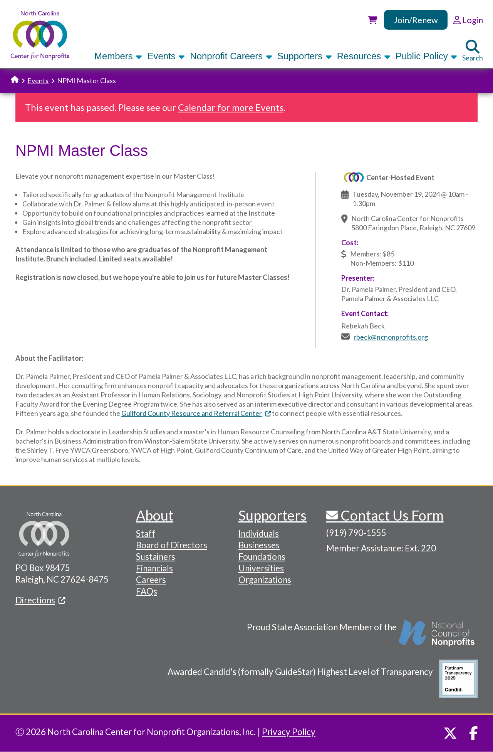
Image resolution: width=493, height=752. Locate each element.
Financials (154, 568)
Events (166, 56)
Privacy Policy (288, 732)
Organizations (264, 579)
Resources (364, 56)
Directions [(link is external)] (40, 600)
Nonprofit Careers (231, 56)
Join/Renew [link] (416, 20)
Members (118, 56)
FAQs (146, 591)
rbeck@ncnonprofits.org (391, 337)
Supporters (304, 56)
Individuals (258, 533)
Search (472, 51)
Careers (151, 579)
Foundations (261, 556)
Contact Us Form (391, 515)
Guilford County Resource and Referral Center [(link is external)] (196, 413)
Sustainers (155, 556)
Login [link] (468, 20)
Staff (145, 533)
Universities (261, 568)
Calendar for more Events (230, 107)
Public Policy (426, 56)
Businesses (259, 545)
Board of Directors (171, 545)
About (154, 515)
